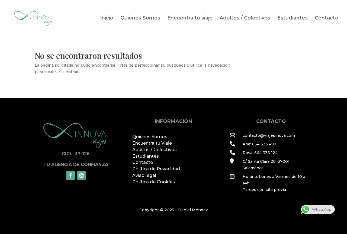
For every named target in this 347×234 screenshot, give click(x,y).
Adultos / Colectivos (245, 18)
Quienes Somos (140, 18)
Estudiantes (292, 18)
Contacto (326, 18)
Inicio (106, 18)
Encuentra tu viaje (190, 18)
